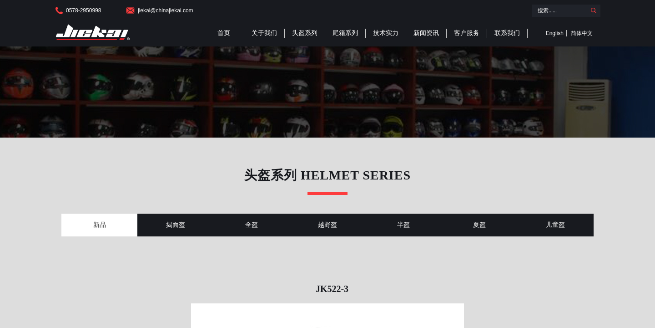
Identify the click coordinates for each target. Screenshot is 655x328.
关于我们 (264, 33)
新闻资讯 (426, 33)
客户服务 (466, 33)
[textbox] (559, 11)
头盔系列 (304, 33)
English (555, 33)
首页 (223, 33)
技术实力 (385, 33)
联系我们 (507, 33)
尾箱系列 (345, 33)
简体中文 (582, 33)
